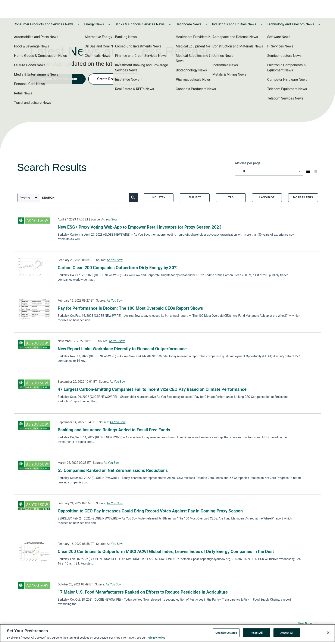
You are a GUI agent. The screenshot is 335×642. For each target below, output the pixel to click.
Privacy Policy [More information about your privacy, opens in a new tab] (156, 639)
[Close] (328, 634)
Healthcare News (188, 24)
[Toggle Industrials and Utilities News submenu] (261, 24)
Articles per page (247, 163)
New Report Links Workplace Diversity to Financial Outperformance (122, 348)
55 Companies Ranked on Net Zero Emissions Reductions (113, 470)
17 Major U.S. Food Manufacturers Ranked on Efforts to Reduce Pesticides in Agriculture (143, 592)
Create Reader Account (115, 79)
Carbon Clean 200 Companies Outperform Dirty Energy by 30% (117, 267)
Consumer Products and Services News (44, 24)
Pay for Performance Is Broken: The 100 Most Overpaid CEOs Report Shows (130, 308)
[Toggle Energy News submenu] (109, 24)
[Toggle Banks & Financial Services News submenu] (170, 24)
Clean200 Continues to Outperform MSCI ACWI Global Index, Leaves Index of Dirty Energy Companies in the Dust (166, 551)
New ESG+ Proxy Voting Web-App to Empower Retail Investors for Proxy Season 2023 (139, 227)
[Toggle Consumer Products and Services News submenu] (78, 24)
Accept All (286, 634)
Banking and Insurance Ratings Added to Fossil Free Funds (114, 429)
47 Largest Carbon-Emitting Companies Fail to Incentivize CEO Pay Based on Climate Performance (152, 389)
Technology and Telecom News (290, 24)
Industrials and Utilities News (234, 24)
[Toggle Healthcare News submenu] (206, 24)
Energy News (94, 24)
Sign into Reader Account (57, 79)
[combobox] (269, 171)
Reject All (257, 634)
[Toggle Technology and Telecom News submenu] (319, 24)
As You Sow (109, 219)
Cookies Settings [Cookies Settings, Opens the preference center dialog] (226, 634)
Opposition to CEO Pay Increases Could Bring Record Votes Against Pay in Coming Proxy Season (150, 511)
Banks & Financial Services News (140, 24)
